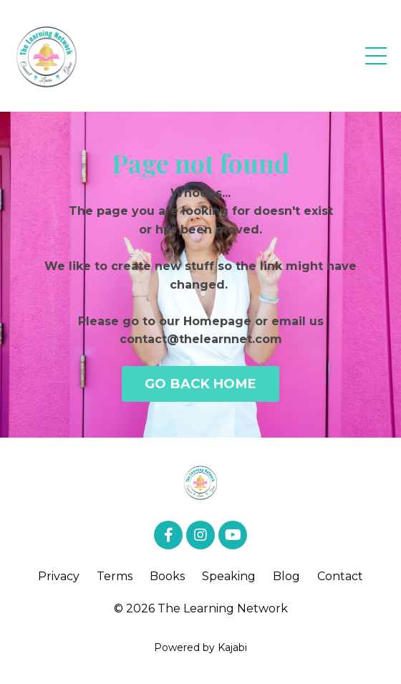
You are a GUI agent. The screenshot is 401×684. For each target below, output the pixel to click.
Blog (286, 576)
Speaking (229, 576)
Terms (114, 576)
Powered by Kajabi (200, 647)
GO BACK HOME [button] (200, 384)
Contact (340, 576)
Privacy (58, 576)
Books (167, 576)
